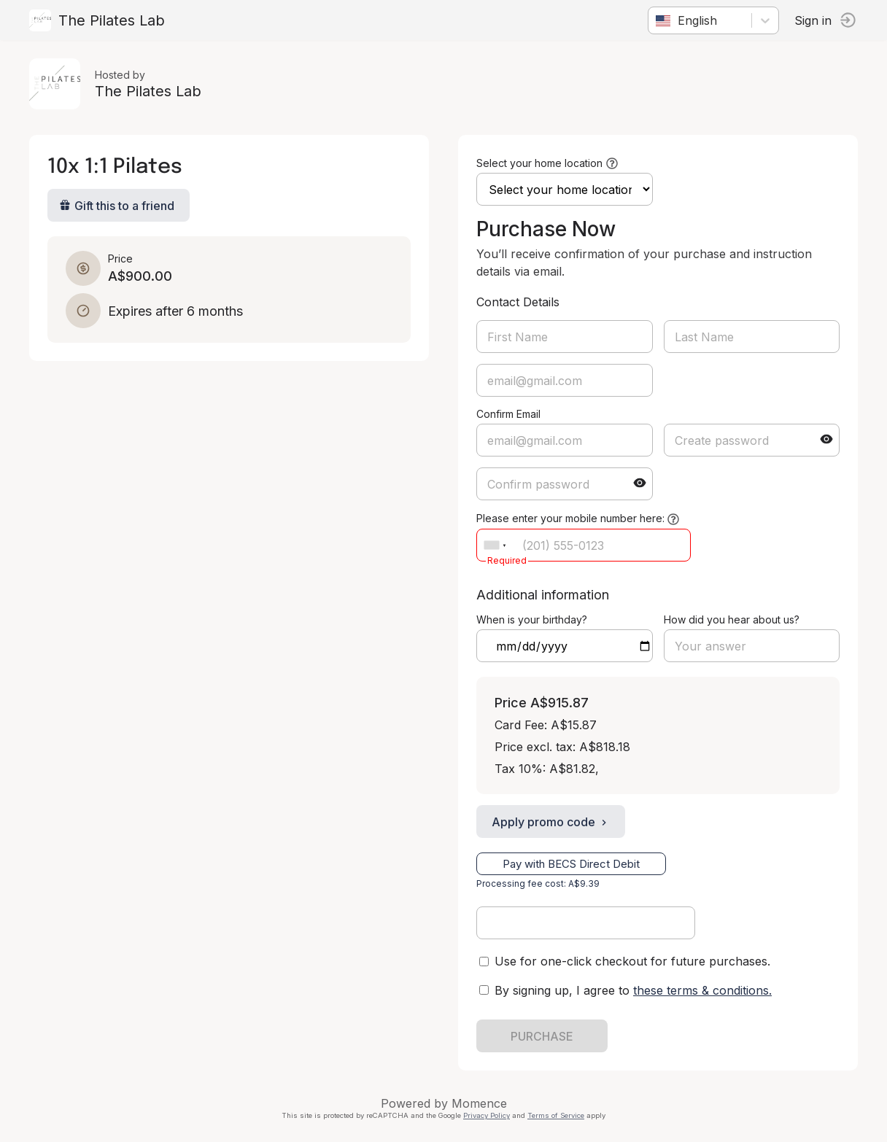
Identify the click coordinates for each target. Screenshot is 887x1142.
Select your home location (539, 163)
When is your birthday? (531, 619)
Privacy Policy (486, 1115)
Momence (479, 1103)
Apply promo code (551, 822)
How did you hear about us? (731, 619)
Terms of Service (555, 1115)
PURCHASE (542, 1036)
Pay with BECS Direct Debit (571, 864)
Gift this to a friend (116, 205)
